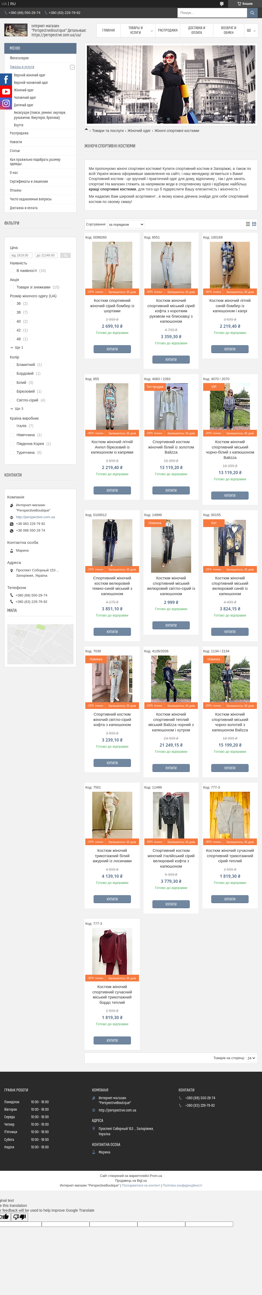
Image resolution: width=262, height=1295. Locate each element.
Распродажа (168, 30)
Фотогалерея (19, 58)
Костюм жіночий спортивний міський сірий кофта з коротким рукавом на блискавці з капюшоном (171, 310)
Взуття (18, 125)
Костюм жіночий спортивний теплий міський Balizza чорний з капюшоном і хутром (171, 722)
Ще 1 (19, 347)
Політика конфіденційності (182, 1185)
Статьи (15, 151)
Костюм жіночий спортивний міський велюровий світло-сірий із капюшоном (171, 586)
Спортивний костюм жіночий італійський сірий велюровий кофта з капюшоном (171, 858)
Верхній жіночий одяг (29, 75)
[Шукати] (252, 13)
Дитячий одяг (23, 105)
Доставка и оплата (196, 30)
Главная (108, 30)
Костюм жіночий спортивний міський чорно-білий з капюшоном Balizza (230, 449)
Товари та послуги (108, 130)
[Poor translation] (19, 1217)
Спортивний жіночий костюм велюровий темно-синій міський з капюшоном (112, 586)
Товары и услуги (136, 30)
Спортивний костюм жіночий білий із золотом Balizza (171, 446)
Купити (112, 349)
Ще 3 (19, 409)
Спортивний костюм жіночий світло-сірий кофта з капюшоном (112, 719)
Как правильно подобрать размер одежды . (35, 162)
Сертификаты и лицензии (29, 182)
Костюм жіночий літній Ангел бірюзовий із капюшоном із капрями (112, 446)
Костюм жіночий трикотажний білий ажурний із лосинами (112, 855)
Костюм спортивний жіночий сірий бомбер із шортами (112, 305)
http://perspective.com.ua (35, 517)
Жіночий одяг (139, 130)
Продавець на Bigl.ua (131, 1181)
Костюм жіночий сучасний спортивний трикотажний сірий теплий (230, 855)
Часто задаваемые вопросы (31, 199)
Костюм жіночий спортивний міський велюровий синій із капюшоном (230, 586)
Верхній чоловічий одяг (31, 83)
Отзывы (15, 190)
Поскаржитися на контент (141, 1185)
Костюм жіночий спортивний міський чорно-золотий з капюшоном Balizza (230, 722)
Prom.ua (156, 1176)
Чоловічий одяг (25, 98)
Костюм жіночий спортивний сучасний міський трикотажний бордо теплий (112, 994)
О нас (14, 173)
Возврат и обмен (228, 30)
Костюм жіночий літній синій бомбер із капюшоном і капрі (230, 305)
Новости (16, 142)
